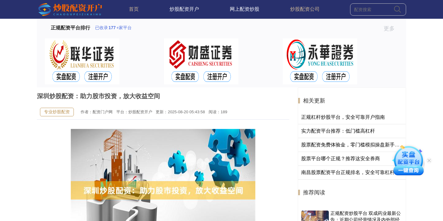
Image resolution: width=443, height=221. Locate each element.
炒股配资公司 (305, 9)
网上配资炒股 (244, 9)
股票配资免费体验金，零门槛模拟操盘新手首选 (353, 144)
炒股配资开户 (184, 9)
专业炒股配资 (57, 111)
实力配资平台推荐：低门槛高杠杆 (338, 131)
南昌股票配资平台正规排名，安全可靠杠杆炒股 (353, 172)
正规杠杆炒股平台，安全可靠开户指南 (343, 117)
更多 (392, 28)
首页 (134, 9)
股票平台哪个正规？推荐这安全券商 (340, 158)
